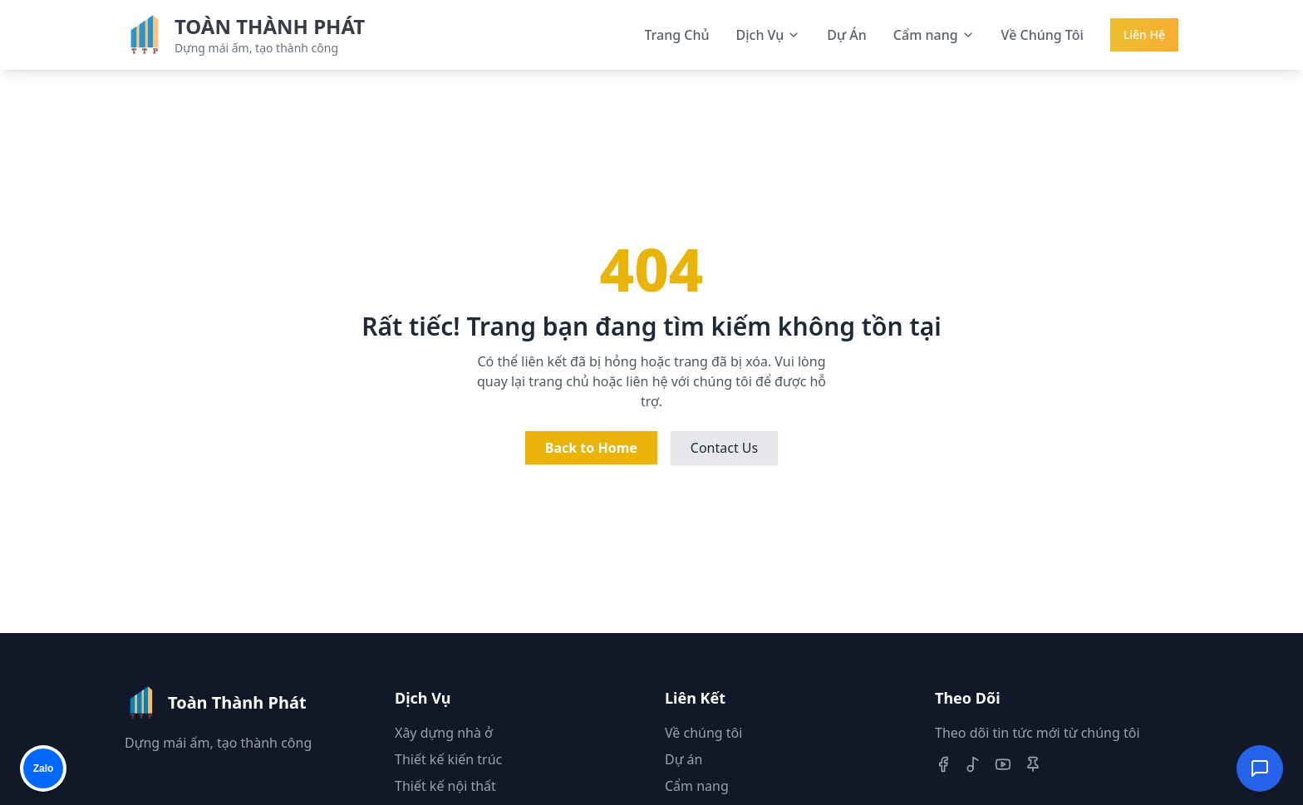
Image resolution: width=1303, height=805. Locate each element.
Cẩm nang (934, 35)
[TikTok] (973, 764)
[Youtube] (1003, 764)
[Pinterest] (1033, 764)
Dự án (684, 759)
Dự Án (847, 35)
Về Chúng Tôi (1042, 35)
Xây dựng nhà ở (444, 733)
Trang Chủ (676, 35)
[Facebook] (943, 764)
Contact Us (724, 448)
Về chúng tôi (703, 733)
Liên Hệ (1144, 34)
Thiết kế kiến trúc (448, 759)
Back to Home (591, 448)
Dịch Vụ (768, 35)
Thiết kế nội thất (445, 786)
